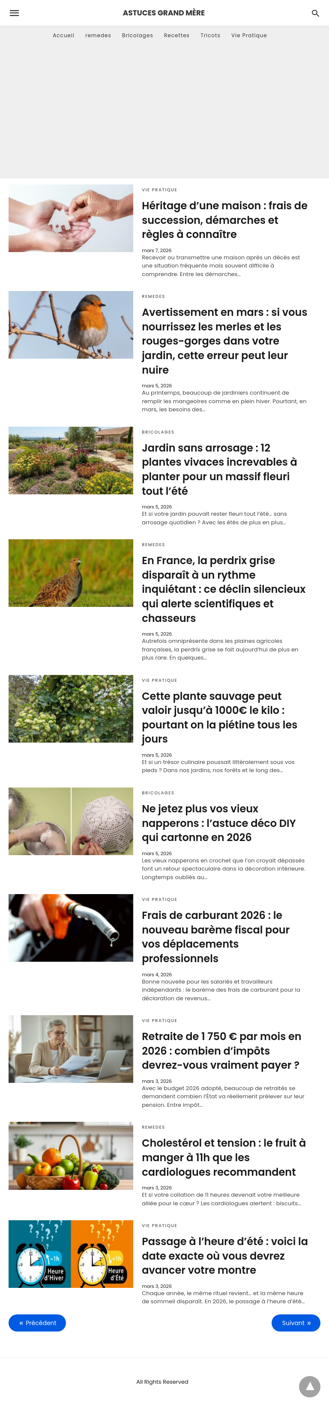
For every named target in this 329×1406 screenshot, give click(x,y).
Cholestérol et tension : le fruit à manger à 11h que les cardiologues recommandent (224, 1157)
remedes (98, 35)
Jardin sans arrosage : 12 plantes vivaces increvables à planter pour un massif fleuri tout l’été (219, 469)
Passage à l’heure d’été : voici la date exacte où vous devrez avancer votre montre (225, 1255)
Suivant (293, 1323)
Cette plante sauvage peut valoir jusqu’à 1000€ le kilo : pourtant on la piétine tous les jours (219, 717)
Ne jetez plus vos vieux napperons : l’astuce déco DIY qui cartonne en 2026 (219, 823)
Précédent (41, 1323)
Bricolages (137, 35)
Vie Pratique (249, 35)
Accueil (64, 35)
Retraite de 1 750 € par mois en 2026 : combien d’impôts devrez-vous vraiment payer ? (221, 1050)
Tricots (210, 35)
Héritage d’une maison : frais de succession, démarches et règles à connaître (225, 220)
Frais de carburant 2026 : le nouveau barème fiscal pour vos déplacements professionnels (216, 937)
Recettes (177, 35)
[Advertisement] (164, 113)
